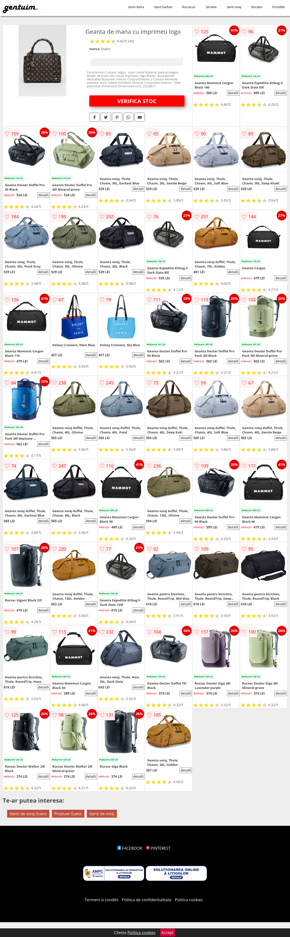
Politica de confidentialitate (146, 899)
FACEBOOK (129, 848)
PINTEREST (158, 848)
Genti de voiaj (101, 813)
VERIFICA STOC (136, 101)
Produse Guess (68, 813)
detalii (233, 93)
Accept (167, 932)
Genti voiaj (234, 7)
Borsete (256, 7)
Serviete (211, 7)
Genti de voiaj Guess (28, 813)
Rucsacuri (189, 7)
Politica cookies (189, 899)
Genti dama (136, 7)
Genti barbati (163, 7)
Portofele (278, 7)
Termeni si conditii (101, 899)
